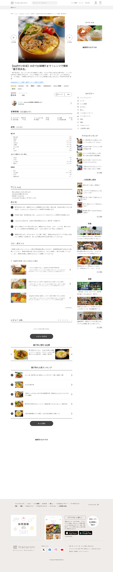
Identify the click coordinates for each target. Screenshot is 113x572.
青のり (15, 163)
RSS (82, 548)
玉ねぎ (15, 138)
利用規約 (76, 551)
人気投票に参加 (62, 506)
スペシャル (53, 506)
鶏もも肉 (15, 137)
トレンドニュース (19, 503)
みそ (14, 170)
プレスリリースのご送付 (74, 548)
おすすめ (87, 2)
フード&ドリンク (74, 503)
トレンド (81, 2)
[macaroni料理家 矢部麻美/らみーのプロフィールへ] (41, 103)
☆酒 (14, 140)
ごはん (15, 150)
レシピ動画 (74, 2)
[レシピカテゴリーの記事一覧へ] (13, 86)
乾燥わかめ (16, 176)
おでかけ (44, 503)
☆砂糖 (15, 144)
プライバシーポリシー (84, 551)
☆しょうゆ (16, 146)
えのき (15, 157)
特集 (16, 506)
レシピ (29, 503)
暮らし (51, 503)
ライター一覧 (77, 546)
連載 (21, 506)
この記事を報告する (68, 307)
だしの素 (15, 172)
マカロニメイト (29, 506)
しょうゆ (15, 161)
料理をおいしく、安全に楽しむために (92, 548)
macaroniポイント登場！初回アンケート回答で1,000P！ (27, 82)
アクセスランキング (41, 506)
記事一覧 (71, 546)
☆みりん (15, 142)
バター (15, 159)
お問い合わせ (91, 546)
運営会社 (71, 551)
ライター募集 (84, 546)
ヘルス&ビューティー (61, 503)
